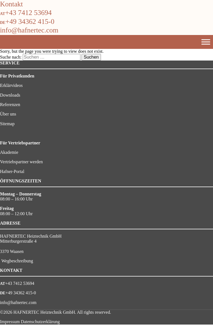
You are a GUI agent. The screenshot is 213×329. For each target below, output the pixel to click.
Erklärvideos (11, 85)
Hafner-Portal (12, 171)
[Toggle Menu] (205, 41)
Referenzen (10, 104)
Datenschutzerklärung (40, 321)
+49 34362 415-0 (29, 21)
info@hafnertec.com (29, 30)
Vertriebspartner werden (21, 161)
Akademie (9, 152)
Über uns (8, 114)
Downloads (10, 95)
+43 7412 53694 (28, 13)
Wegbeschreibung (17, 260)
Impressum (10, 321)
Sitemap (7, 123)
